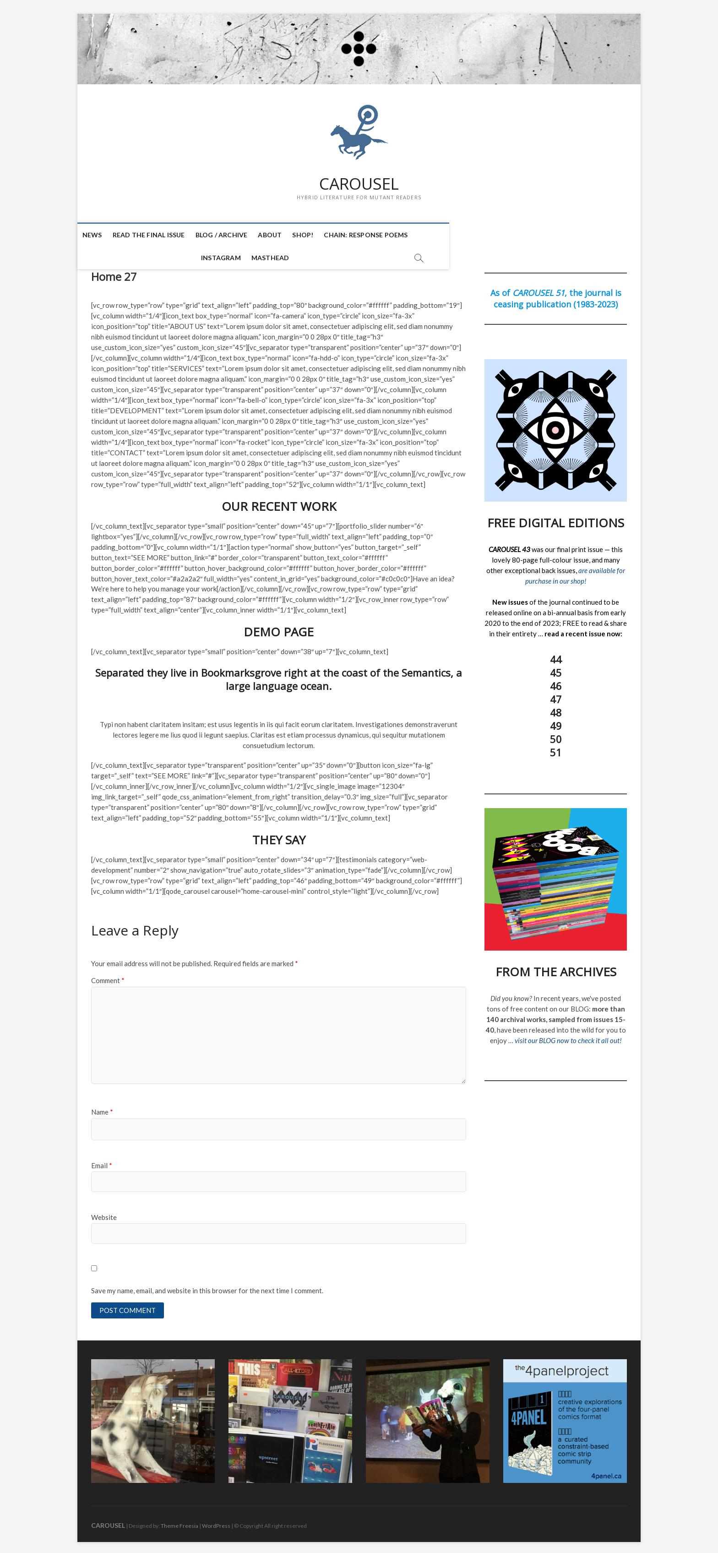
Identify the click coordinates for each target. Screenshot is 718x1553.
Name (102, 1108)
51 (556, 748)
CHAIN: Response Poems (379, 235)
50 (556, 735)
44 (556, 655)
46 (556, 682)
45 (556, 669)
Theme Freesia (179, 1523)
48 (556, 709)
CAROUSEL (359, 184)
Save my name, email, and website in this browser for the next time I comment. (207, 1287)
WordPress (216, 1523)
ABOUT (283, 235)
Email (101, 1161)
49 (556, 722)
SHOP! (316, 235)
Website (104, 1213)
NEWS (105, 235)
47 (556, 695)
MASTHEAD (501, 235)
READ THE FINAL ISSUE (162, 235)
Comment (108, 977)
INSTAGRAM (452, 235)
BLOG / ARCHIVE (235, 235)
